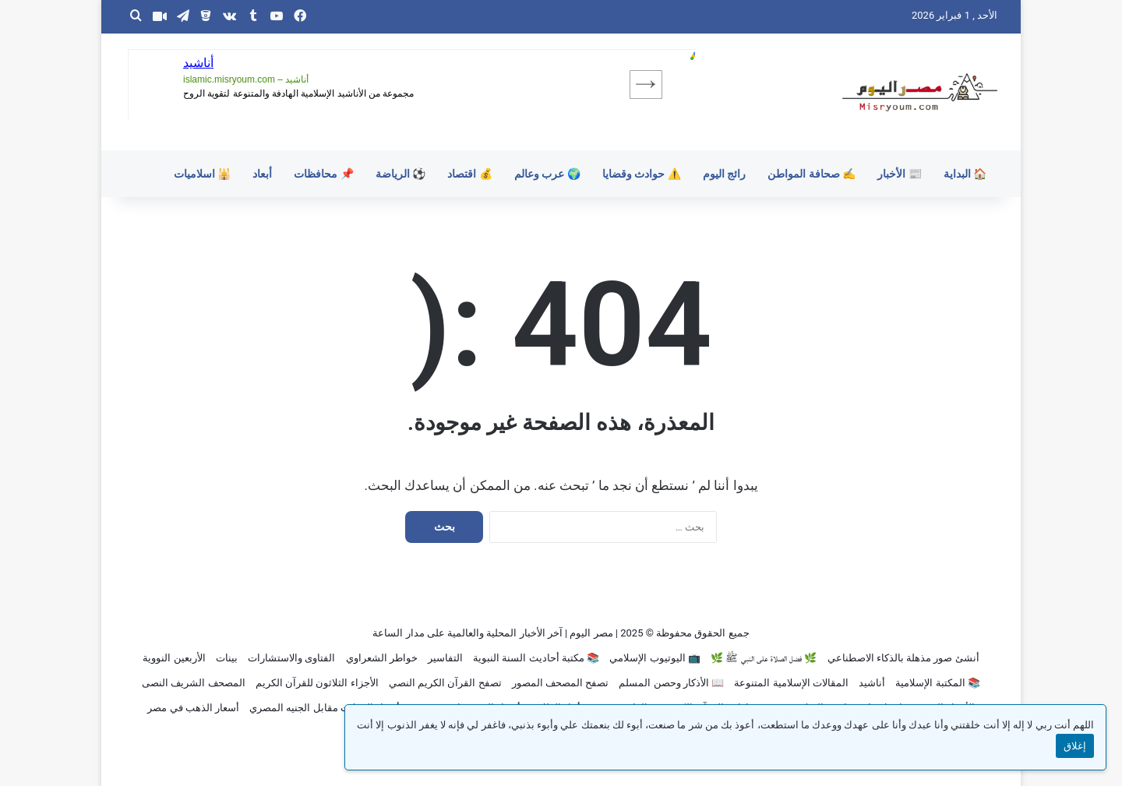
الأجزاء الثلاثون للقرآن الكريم (317, 683)
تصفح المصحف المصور (560, 683)
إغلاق (1075, 746)
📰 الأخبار (899, 173)
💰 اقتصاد (469, 173)
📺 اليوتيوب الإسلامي (654, 658)
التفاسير (445, 658)
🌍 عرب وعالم (547, 173)
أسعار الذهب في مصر (193, 708)
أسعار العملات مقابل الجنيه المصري (324, 708)
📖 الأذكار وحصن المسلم (671, 683)
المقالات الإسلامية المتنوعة (791, 683)
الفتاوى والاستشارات (291, 658)
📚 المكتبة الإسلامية (937, 683)
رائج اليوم (724, 173)
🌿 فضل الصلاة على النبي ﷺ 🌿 (764, 658)
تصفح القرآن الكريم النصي (445, 683)
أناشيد (872, 683)
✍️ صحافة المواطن (811, 173)
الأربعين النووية (174, 658)
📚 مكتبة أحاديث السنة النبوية (536, 658)
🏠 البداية (965, 173)
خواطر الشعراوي (382, 658)
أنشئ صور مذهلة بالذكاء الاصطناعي (903, 658)
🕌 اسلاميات (202, 173)
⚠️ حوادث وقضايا (641, 173)
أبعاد (262, 173)
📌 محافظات (323, 173)
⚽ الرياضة (400, 173)
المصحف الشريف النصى (193, 683)
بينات (227, 658)
